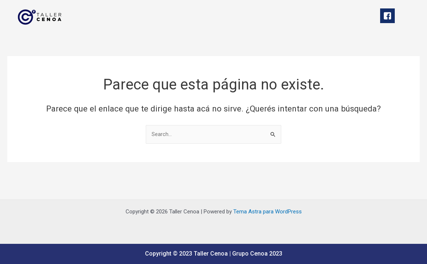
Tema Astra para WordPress (267, 211)
